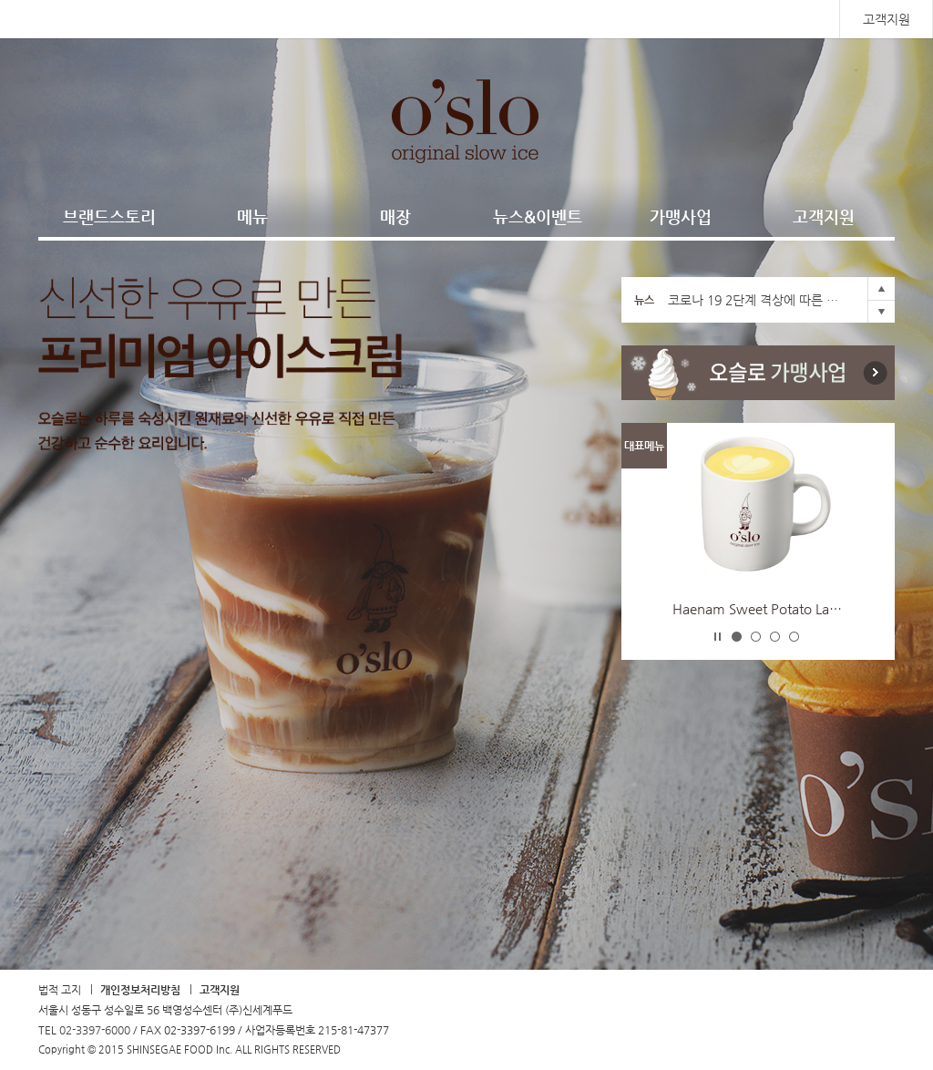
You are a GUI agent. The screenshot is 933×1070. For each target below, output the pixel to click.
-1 (737, 637)
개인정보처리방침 (140, 989)
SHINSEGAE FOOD (121, 19)
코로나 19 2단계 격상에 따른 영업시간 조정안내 (758, 300)
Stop (718, 636)
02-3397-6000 (94, 1030)
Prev (881, 288)
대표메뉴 (644, 445)
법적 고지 (59, 989)
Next (881, 311)
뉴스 (644, 299)
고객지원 (886, 19)
